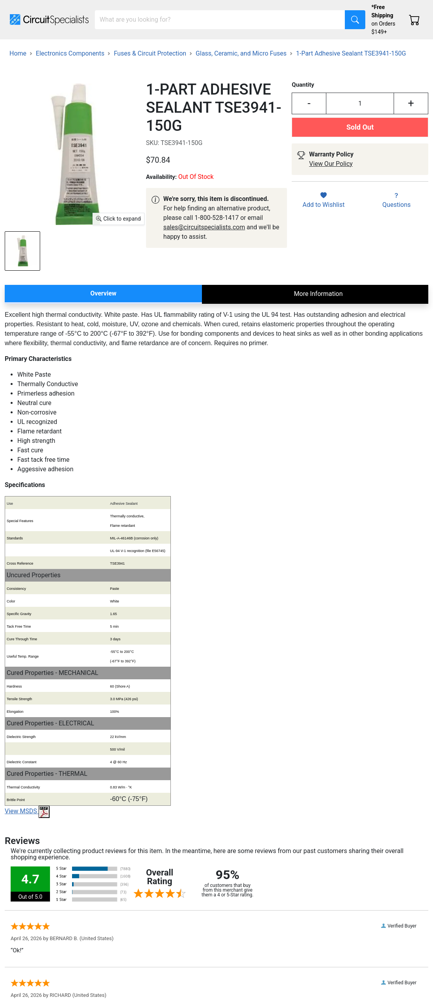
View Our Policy (331, 163)
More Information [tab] (318, 293)
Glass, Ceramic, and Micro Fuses (241, 53)
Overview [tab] (103, 293)
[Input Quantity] (360, 103)
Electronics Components (70, 53)
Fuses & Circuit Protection (150, 53)
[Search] (220, 19)
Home (17, 53)
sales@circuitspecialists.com (204, 227)
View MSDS (27, 811)
